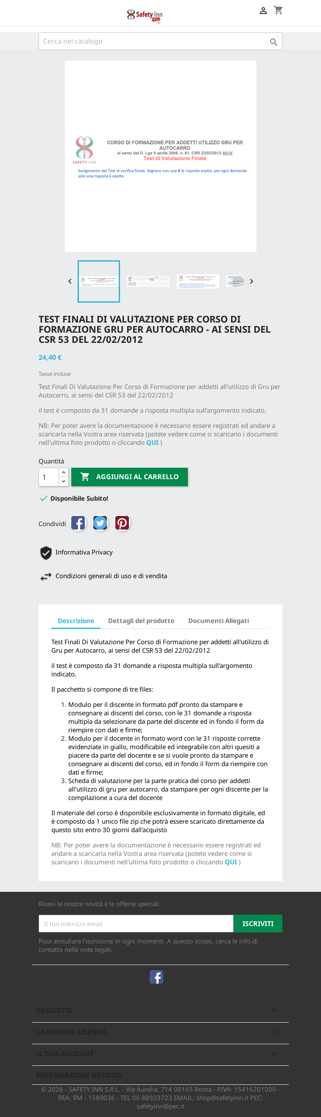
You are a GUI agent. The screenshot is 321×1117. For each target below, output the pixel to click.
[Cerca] (161, 41)
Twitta (100, 522)
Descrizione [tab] (76, 620)
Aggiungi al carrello (129, 477)
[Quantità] (49, 477)
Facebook (156, 977)
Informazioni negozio (79, 1075)
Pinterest (122, 522)
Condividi (78, 522)
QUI (152, 442)
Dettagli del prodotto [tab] (141, 620)
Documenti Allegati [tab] (218, 620)
